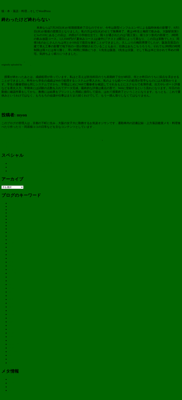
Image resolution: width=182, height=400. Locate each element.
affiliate (13, 203)
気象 (11, 310)
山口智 (13, 273)
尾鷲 (11, 265)
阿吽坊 (13, 359)
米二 (11, 325)
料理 (11, 280)
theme (12, 225)
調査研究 (14, 344)
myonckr (27, 64)
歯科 (11, 306)
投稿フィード (17, 383)
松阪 (11, 303)
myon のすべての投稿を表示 (114, 126)
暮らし (13, 291)
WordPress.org (17, 390)
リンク (13, 167)
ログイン (14, 379)
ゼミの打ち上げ (16, 61)
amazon (13, 206)
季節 (11, 262)
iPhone (12, 216)
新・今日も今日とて (14, 4)
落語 (11, 329)
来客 (11, 299)
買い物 (13, 351)
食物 (11, 362)
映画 (11, 288)
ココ (11, 235)
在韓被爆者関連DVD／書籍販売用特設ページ (37, 170)
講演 (11, 347)
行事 (11, 332)
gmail (12, 212)
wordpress (14, 228)
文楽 (11, 276)
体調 (11, 254)
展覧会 (13, 269)
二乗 (11, 243)
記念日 (13, 340)
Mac (11, 219)
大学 (106, 139)
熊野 (11, 318)
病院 (11, 321)
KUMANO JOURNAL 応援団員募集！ (32, 163)
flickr (99, 139)
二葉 (11, 247)
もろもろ (90, 139)
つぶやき (14, 232)
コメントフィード (20, 386)
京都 (11, 250)
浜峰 (11, 314)
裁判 (11, 336)
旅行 (11, 284)
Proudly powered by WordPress (46, 396)
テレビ (13, 239)
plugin (12, 222)
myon (13, 139)
